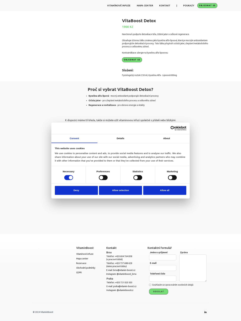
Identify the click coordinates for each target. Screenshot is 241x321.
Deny (76, 190)
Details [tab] (120, 138)
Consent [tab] (74, 138)
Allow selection (120, 190)
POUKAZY (188, 5)
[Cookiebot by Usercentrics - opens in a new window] (172, 128)
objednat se (207, 5)
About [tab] (166, 138)
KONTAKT (164, 5)
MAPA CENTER (145, 5)
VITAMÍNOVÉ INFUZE (118, 5)
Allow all (164, 190)
